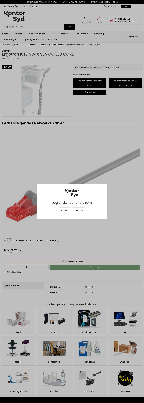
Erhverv (78, 210)
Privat (64, 210)
